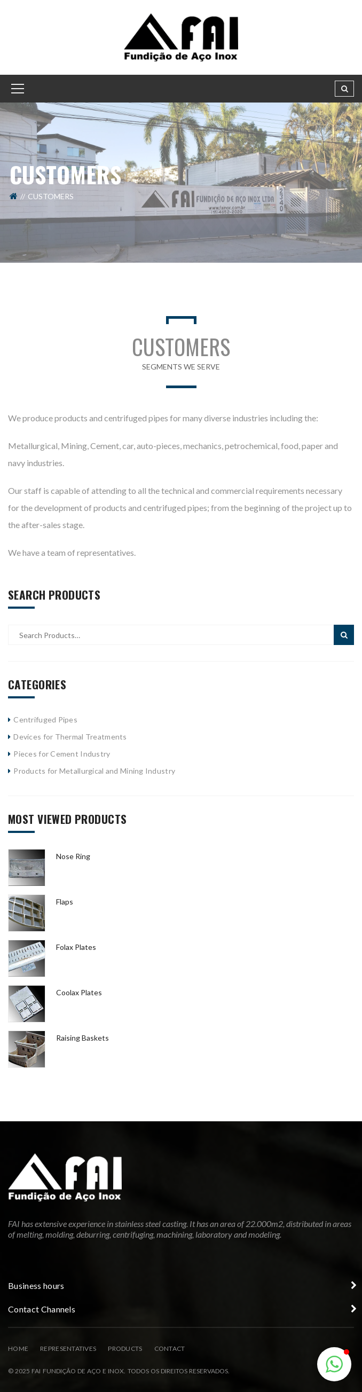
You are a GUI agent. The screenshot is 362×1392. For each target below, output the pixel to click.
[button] (334, 1364)
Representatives (68, 1348)
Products (125, 1348)
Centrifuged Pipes (45, 719)
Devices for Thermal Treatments (70, 736)
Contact (169, 1348)
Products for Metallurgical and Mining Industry (94, 770)
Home (18, 1348)
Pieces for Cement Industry (61, 753)
